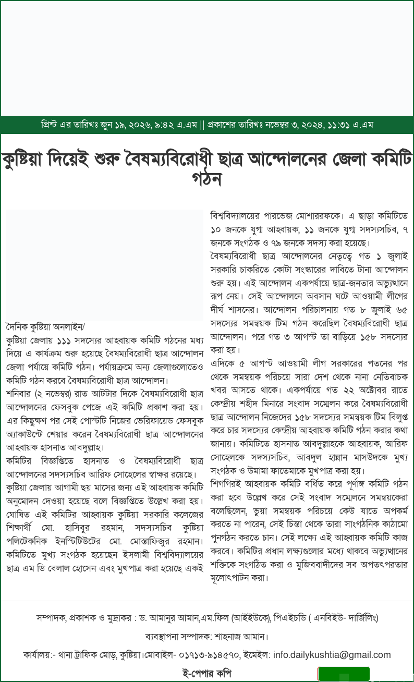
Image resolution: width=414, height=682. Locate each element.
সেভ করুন (345, 675)
